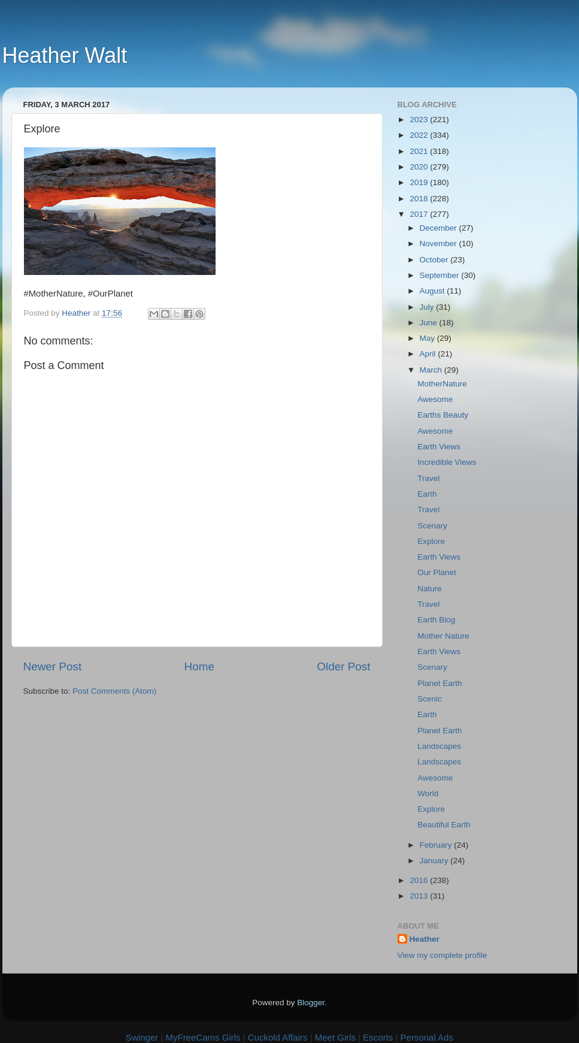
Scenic (429, 698)
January (435, 860)
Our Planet (436, 572)
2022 (420, 135)
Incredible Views (446, 462)
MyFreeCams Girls (202, 1037)
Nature (429, 588)
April (429, 353)
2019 (420, 182)
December (439, 227)
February (437, 845)
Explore (431, 541)
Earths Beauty (442, 414)
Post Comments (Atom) (114, 691)
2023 (420, 119)
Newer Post (52, 666)
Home (199, 666)
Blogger (311, 1002)
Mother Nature (443, 635)
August (433, 290)
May (428, 338)
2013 (420, 895)
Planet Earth (439, 683)
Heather (424, 939)
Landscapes (439, 746)
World (427, 793)
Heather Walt (65, 55)
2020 (420, 166)
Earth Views (438, 446)
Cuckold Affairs (278, 1037)
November (439, 243)
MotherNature (442, 383)
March (432, 369)
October (435, 259)
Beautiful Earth (444, 824)
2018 (420, 198)
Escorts (378, 1037)
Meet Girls (335, 1037)
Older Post (343, 666)
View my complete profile (442, 955)
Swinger (142, 1037)
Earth (426, 493)
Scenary (432, 525)
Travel (428, 478)
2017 (420, 214)
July (428, 307)
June (429, 322)
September (441, 275)
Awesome (435, 399)
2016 (420, 880)
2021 (420, 151)
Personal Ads (427, 1037)
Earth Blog (436, 619)
